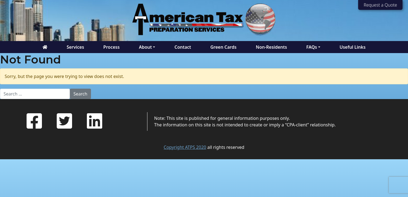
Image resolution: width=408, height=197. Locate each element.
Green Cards (223, 47)
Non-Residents (271, 47)
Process (111, 47)
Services (75, 47)
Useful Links (352, 47)
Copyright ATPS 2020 (185, 147)
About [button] (145, 47)
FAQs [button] (311, 47)
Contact (183, 47)
